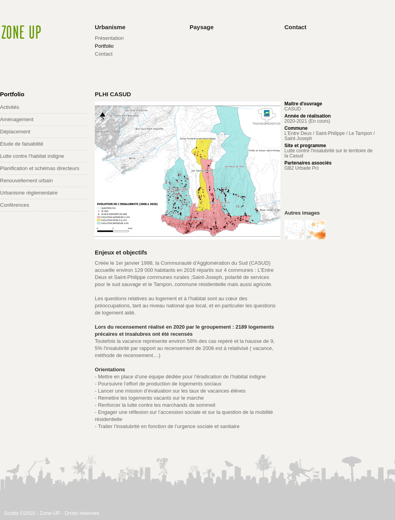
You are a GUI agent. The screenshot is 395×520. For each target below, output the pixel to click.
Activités (9, 107)
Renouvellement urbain (26, 180)
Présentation (109, 38)
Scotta (11, 513)
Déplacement (15, 132)
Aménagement (17, 119)
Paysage (202, 27)
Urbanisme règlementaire (29, 193)
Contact (104, 54)
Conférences (14, 205)
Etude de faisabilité (21, 144)
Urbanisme (110, 27)
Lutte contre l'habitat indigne (32, 156)
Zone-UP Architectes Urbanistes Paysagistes (20, 30)
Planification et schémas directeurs (39, 168)
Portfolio (104, 46)
